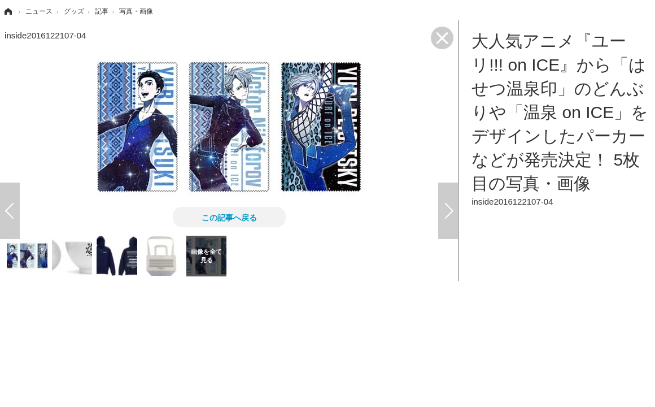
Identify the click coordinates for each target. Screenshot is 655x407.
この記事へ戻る (229, 217)
